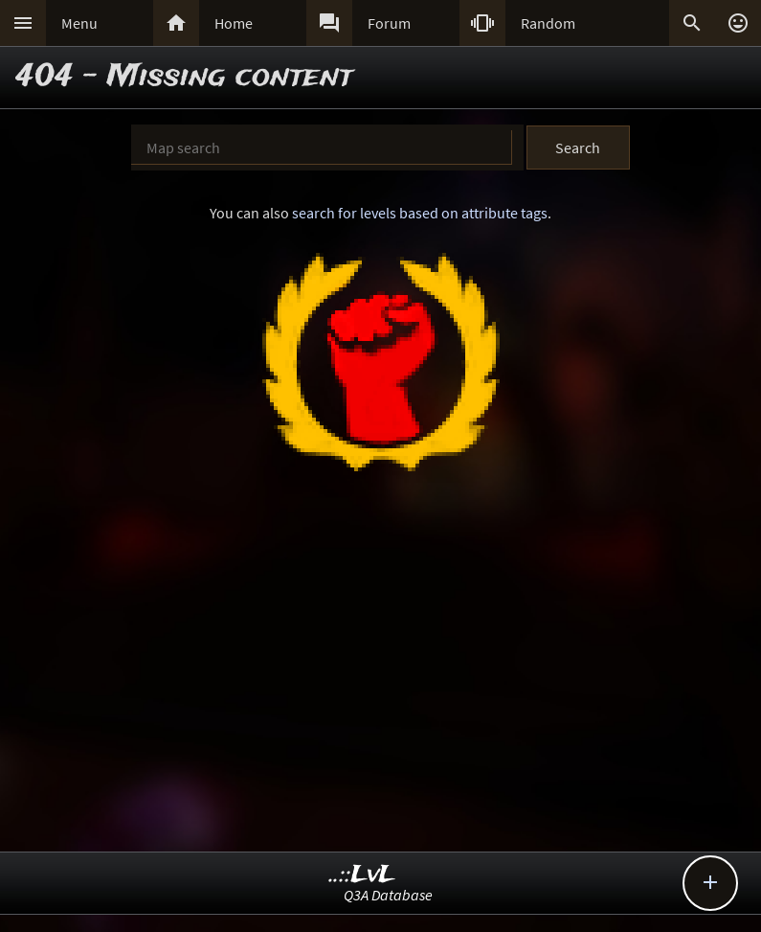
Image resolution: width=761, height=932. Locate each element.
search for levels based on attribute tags (420, 212)
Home (233, 23)
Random (548, 23)
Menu (79, 23)
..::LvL (362, 875)
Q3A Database (388, 894)
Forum (389, 23)
